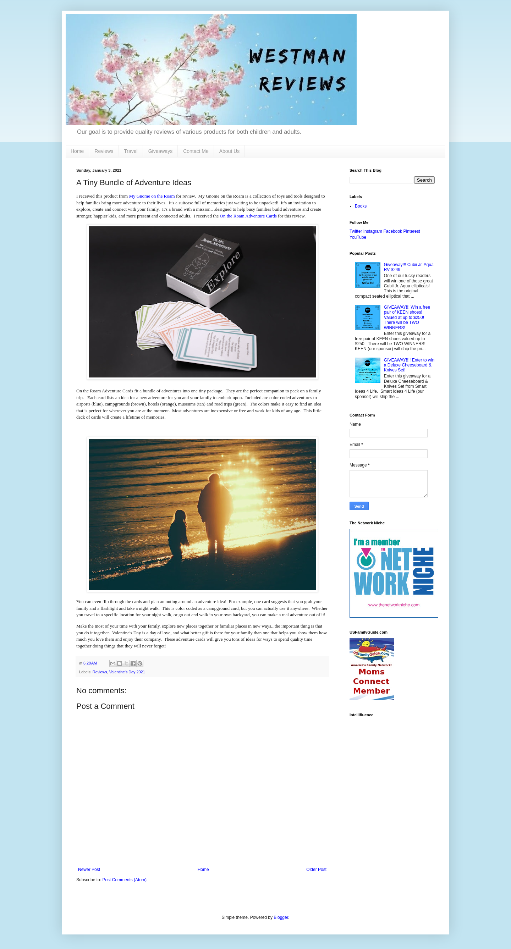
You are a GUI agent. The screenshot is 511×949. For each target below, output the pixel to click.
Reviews (103, 151)
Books (361, 206)
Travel (130, 151)
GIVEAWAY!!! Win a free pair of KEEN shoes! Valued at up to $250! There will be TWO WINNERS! (407, 317)
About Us (229, 151)
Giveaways (160, 151)
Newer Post (89, 869)
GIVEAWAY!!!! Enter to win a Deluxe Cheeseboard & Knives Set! (409, 365)
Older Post (316, 869)
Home (77, 151)
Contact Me (196, 151)
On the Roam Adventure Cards (248, 216)
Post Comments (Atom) (124, 879)
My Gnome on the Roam (152, 196)
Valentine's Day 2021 (127, 672)
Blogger (281, 917)
